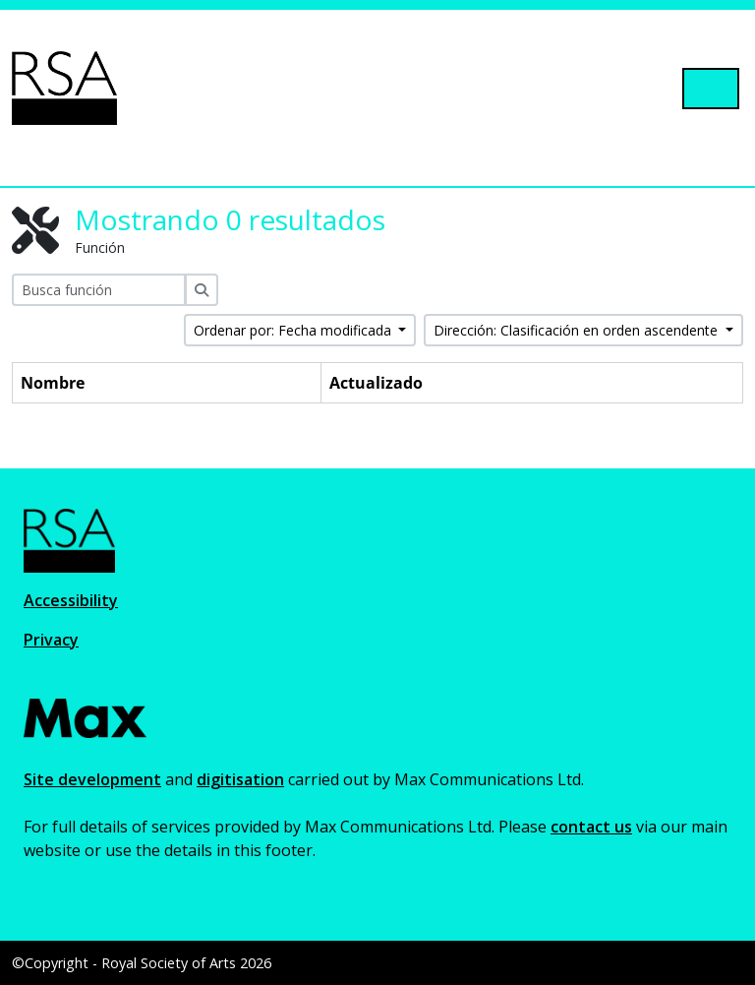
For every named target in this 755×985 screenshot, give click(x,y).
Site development (92, 779)
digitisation (240, 779)
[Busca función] (99, 290)
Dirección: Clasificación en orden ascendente (578, 330)
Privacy (51, 639)
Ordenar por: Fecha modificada (294, 330)
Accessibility (71, 600)
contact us (591, 826)
